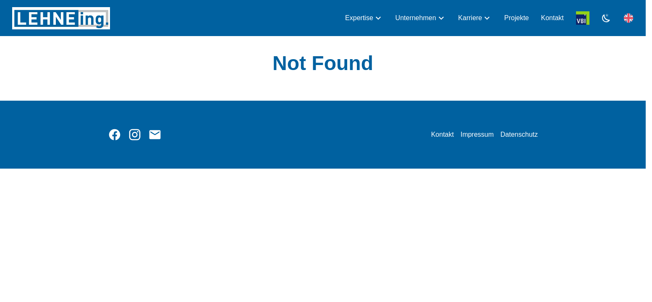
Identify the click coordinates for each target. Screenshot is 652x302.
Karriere (470, 17)
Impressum (477, 134)
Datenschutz (519, 134)
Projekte (516, 17)
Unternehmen (415, 17)
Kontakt (552, 17)
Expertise (359, 17)
